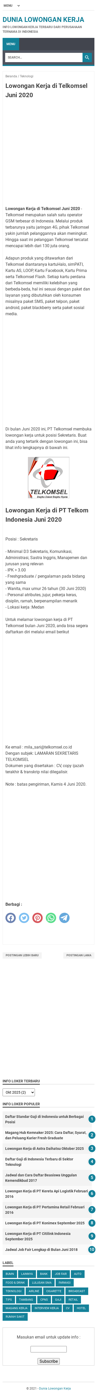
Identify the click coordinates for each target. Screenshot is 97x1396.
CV (68, 1308)
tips (9, 1299)
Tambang (26, 1299)
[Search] (44, 57)
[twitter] (24, 918)
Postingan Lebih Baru (22, 955)
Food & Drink (15, 1282)
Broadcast (77, 1291)
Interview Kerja (47, 1308)
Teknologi (13, 1291)
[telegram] (64, 918)
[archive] (19, 1092)
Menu (10, 44)
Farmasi (65, 1282)
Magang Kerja (16, 1308)
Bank (44, 1274)
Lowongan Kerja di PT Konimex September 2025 (45, 1223)
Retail (73, 1299)
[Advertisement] (48, 153)
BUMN (10, 1274)
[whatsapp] (51, 918)
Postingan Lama (78, 955)
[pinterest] (37, 918)
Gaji (58, 1299)
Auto (77, 1274)
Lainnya (27, 1274)
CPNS (44, 1299)
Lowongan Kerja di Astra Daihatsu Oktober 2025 (44, 1148)
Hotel (81, 1308)
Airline (34, 1291)
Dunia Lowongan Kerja (43, 19)
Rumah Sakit (15, 1316)
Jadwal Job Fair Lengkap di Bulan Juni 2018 (41, 1250)
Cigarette (53, 1291)
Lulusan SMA (41, 1282)
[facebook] (10, 918)
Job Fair (61, 1274)
